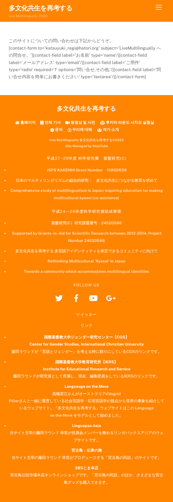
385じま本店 (86, 467)
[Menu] (158, 7)
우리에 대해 (80, 129)
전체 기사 (50, 122)
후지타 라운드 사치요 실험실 (127, 122)
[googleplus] (111, 297)
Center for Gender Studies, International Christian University (87, 344)
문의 (56, 129)
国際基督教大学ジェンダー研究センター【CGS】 (86, 337)
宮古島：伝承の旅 (86, 450)
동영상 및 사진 (80, 122)
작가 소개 (108, 129)
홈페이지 (25, 122)
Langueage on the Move (86, 386)
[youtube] (94, 297)
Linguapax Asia (86, 425)
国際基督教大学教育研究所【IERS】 (86, 361)
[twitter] (60, 297)
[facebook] (77, 297)
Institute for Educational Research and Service (86, 369)
